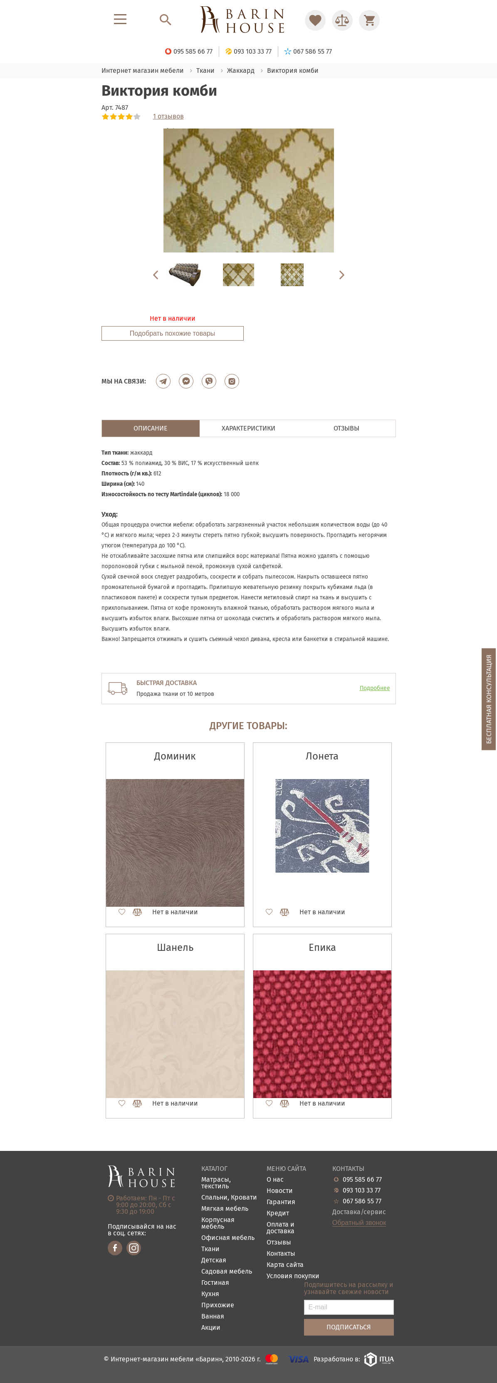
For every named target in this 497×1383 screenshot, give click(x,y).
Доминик (174, 756)
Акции (210, 1327)
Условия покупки (293, 1276)
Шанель (175, 947)
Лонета (322, 756)
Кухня (210, 1294)
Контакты (281, 1253)
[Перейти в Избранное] (315, 20)
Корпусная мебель (218, 1223)
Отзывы (279, 1242)
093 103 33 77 (362, 1190)
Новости (280, 1191)
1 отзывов (168, 116)
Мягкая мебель (224, 1208)
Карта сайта (285, 1265)
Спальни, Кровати (229, 1197)
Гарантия (281, 1202)
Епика (322, 947)
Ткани (210, 1249)
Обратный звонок (359, 1223)
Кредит (278, 1213)
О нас (275, 1179)
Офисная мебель (228, 1238)
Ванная (212, 1316)
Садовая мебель (226, 1271)
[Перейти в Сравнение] (342, 20)
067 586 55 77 (362, 1201)
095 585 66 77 (362, 1179)
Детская (213, 1260)
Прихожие (217, 1305)
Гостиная (215, 1283)
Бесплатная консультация (489, 699)
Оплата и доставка (280, 1228)
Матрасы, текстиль (216, 1183)
